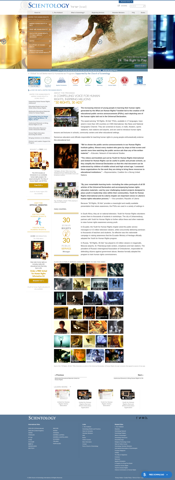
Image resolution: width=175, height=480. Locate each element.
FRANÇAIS (31, 435)
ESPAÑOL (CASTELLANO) (60, 437)
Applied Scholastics (61, 81)
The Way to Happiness (47, 81)
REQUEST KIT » (38, 281)
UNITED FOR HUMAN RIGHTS (52, 90)
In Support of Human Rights (37, 46)
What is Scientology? (78, 12)
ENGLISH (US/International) (36, 428)
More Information (87, 442)
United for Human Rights (121, 465)
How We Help (34, 86)
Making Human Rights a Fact (38, 24)
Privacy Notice (119, 477)
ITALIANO (56, 441)
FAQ (133, 12)
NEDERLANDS (32, 446)
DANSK (30, 432)
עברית (30, 437)
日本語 (30, 439)
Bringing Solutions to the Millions (39, 138)
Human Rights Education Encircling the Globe (37, 133)
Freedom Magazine (140, 85)
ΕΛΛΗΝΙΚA (56, 439)
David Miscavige (119, 439)
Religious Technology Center (122, 442)
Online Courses (86, 439)
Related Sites (126, 2)
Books (143, 12)
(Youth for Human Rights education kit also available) (38, 288)
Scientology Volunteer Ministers (123, 446)
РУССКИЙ (31, 442)
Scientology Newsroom (121, 437)
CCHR (124, 81)
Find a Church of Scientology (90, 446)
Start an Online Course (121, 444)
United (31, 41)
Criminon (75, 81)
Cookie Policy (128, 477)
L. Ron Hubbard (58, 12)
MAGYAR (55, 428)
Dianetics (117, 429)
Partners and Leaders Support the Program (39, 142)
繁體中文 (30, 444)
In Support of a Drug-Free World (123, 463)
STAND (117, 452)
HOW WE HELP (36, 90)
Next (114, 70)
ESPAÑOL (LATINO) (58, 435)
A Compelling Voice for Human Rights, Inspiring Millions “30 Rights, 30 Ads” (38, 118)
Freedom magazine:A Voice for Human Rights (39, 52)
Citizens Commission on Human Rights (125, 470)
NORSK (55, 430)
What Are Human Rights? (38, 29)
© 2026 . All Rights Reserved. (44, 477)
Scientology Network (120, 431)
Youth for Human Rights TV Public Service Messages (38, 35)
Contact (84, 444)
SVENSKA (56, 432)
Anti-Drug (99, 81)
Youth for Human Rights (121, 467)
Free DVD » (38, 185)
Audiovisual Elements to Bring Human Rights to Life (38, 123)
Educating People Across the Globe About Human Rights (38, 107)
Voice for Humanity (87, 431)
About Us (37, 12)
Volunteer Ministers (118, 12)
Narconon (88, 81)
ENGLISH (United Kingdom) (36, 430)
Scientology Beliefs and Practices (91, 429)
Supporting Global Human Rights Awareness (39, 102)
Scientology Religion (120, 433)
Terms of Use (136, 477)
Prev (60, 70)
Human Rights (112, 81)
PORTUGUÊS (57, 443)
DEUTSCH (31, 448)
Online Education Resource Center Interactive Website (37, 128)
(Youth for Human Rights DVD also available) (38, 193)
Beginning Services (98, 12)
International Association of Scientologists (126, 448)
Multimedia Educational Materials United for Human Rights (39, 112)
